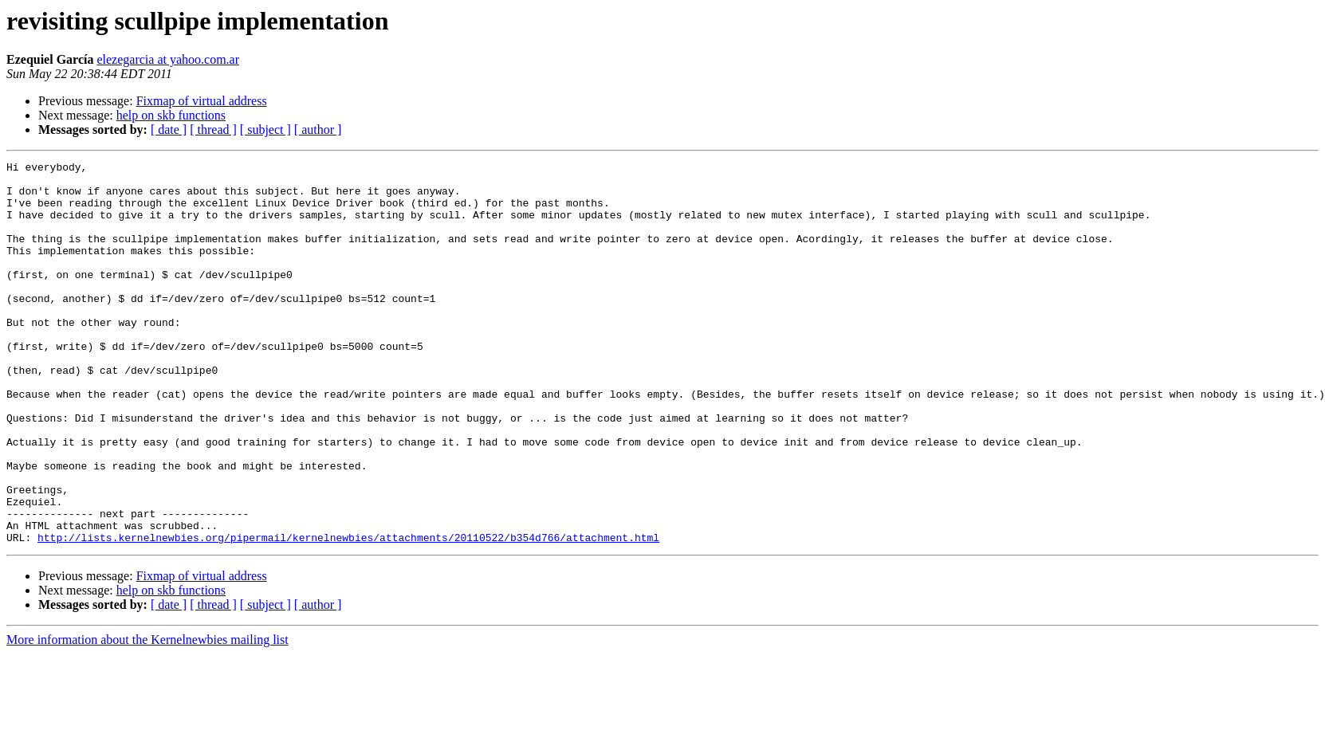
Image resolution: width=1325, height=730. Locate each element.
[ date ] (169, 129)
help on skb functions (171, 115)
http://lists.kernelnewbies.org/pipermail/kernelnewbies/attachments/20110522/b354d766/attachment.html (348, 613)
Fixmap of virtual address (201, 101)
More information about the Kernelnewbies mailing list (147, 716)
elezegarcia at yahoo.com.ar (167, 59)
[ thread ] (213, 129)
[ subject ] (265, 129)
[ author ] (318, 129)
